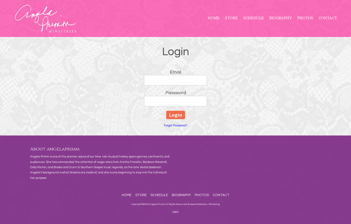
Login (175, 211)
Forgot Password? (175, 125)
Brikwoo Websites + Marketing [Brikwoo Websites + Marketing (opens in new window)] (204, 204)
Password (175, 93)
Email (175, 72)
